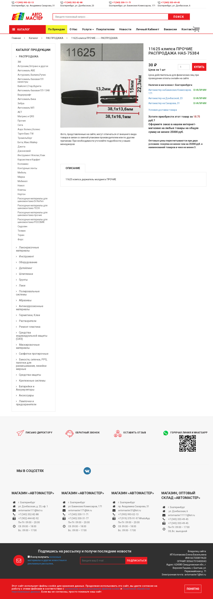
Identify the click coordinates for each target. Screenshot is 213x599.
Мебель (22, 172)
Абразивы (25, 300)
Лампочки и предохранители (26, 403)
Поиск (178, 16)
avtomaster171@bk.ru (80, 510)
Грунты (23, 279)
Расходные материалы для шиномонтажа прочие (32, 213)
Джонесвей (24, 151)
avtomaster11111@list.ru (181, 515)
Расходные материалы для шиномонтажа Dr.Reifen (32, 199)
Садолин (22, 226)
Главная (16, 38)
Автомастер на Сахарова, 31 (164, 103)
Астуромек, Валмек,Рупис (32, 74)
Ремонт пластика (29, 326)
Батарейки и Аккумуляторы (25, 388)
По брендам (56, 29)
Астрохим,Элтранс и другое (33, 66)
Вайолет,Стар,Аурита (29, 86)
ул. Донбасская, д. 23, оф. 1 (33, 506)
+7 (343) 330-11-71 (121, 2)
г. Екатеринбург (27, 502)
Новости (125, 29)
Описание (73, 168)
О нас (73, 29)
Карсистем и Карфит (29, 159)
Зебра (21, 103)
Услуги (87, 29)
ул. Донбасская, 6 (178, 511)
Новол (21, 185)
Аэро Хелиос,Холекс (29, 129)
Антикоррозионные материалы (29, 308)
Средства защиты (30, 374)
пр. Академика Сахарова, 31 (133, 506)
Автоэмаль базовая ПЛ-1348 (34, 90)
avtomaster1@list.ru (195, 574)
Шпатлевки (26, 273)
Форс (20, 239)
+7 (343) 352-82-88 (73, 2)
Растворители (27, 321)
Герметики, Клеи (29, 315)
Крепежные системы (32, 380)
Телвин (22, 230)
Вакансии (170, 29)
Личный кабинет (147, 29)
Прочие (22, 120)
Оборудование (28, 262)
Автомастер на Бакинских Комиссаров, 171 (169, 92)
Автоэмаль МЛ (26, 107)
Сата (20, 125)
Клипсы (22, 190)
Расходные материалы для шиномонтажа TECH (32, 206)
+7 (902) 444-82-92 (28, 518)
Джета (21, 146)
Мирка (21, 177)
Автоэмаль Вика (27, 99)
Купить (199, 67)
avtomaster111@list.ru (30, 510)
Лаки (22, 285)
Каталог (21, 29)
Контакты (188, 29)
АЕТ (20, 112)
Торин (21, 235)
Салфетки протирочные (33, 353)
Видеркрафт (24, 94)
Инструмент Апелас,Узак (31, 155)
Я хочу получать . (47, 560)
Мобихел (22, 181)
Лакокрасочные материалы (27, 249)
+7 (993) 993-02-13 (128, 514)
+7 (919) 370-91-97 (128, 518)
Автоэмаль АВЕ (26, 70)
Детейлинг (25, 268)
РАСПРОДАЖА (54, 38)
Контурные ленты (27, 168)
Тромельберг (25, 138)
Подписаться (137, 560)
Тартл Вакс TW (25, 133)
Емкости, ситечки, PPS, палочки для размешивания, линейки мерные (31, 364)
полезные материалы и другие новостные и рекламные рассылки (47, 560)
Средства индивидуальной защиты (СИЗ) (31, 335)
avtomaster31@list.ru (129, 510)
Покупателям (105, 29)
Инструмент (26, 256)
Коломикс (23, 164)
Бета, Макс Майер (27, 142)
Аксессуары (26, 395)
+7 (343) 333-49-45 (170, 2)
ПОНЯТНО (193, 589)
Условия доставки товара (162, 110)
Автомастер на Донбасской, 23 (165, 98)
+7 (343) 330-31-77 (78, 518)
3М (19, 62)
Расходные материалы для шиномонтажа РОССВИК (32, 220)
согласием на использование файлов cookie (92, 588)
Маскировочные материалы (28, 346)
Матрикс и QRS (26, 116)
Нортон (21, 194)
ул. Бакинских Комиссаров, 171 (85, 506)
